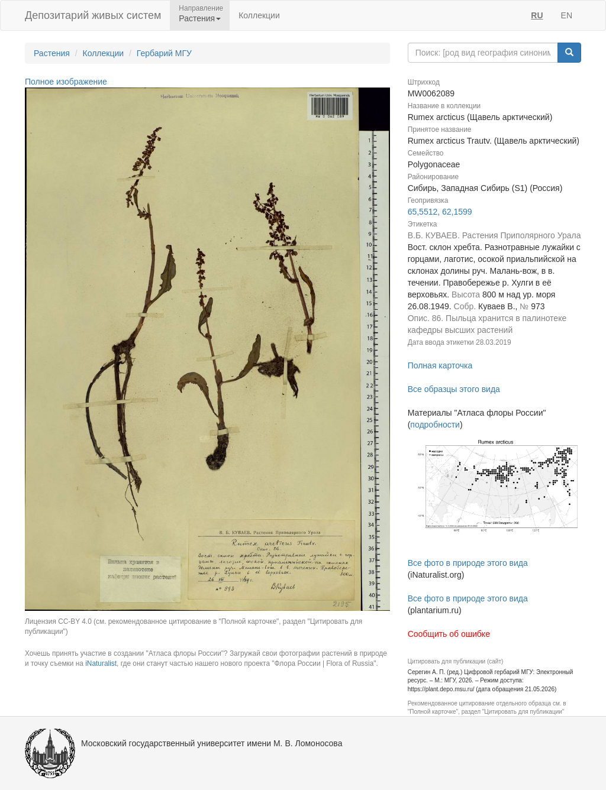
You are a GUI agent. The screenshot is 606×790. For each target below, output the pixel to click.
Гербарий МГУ (164, 53)
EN (566, 15)
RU (537, 15)
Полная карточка (440, 365)
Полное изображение (66, 81)
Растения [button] (200, 18)
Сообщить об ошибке (449, 634)
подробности (435, 424)
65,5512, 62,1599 (440, 211)
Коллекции (259, 15)
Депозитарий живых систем (93, 15)
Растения (52, 53)
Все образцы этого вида (454, 389)
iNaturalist (101, 663)
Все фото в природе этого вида (468, 563)
